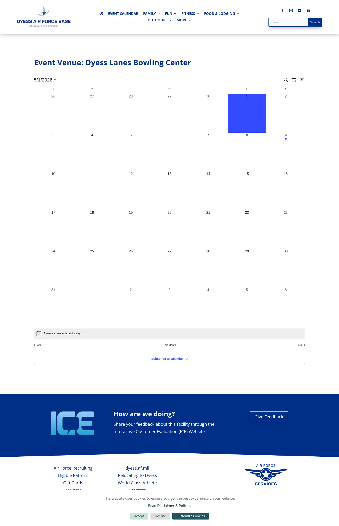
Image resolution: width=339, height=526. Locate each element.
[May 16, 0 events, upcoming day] (285, 190)
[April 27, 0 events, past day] (92, 113)
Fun (168, 14)
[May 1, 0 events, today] (247, 113)
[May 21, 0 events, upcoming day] (208, 229)
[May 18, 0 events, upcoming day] (92, 229)
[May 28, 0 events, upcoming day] (208, 268)
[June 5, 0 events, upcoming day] (247, 306)
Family (149, 14)
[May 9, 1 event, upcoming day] (285, 152)
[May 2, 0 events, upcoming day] (285, 113)
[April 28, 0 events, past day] (130, 113)
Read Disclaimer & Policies (169, 505)
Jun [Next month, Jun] (301, 345)
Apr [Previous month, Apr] (37, 345)
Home (101, 14)
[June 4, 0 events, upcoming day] (208, 306)
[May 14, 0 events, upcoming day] (208, 190)
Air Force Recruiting (73, 468)
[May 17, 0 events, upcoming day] (53, 229)
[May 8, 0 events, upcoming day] (247, 152)
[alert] (169, 333)
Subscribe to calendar (167, 358)
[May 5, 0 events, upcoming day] (130, 152)
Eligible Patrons (73, 475)
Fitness (188, 14)
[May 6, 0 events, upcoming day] (169, 152)
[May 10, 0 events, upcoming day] (53, 190)
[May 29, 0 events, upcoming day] (247, 268)
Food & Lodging (219, 14)
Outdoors (158, 20)
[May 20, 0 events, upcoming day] (169, 229)
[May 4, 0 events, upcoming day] (92, 152)
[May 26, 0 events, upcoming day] (130, 268)
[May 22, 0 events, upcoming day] (247, 229)
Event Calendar (123, 14)
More (182, 20)
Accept (139, 516)
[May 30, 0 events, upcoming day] (285, 268)
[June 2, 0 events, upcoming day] (130, 306)
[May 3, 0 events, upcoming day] (53, 152)
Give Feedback (268, 417)
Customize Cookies (191, 516)
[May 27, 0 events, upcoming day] (169, 268)
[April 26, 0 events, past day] (53, 113)
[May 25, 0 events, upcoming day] (92, 268)
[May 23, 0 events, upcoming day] (285, 229)
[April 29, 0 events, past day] (169, 113)
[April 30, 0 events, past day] (208, 113)
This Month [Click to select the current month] (169, 345)
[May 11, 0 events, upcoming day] (92, 190)
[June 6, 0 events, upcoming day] (285, 306)
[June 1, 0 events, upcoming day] (92, 306)
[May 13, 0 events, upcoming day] (169, 190)
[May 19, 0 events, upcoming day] (130, 229)
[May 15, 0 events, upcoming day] (247, 190)
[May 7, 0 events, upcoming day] (208, 152)
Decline (160, 516)
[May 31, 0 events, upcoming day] (53, 306)
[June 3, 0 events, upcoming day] (169, 306)
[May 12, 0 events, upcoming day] (130, 190)
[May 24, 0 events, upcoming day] (53, 268)
